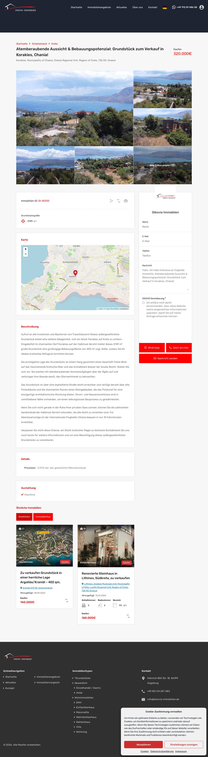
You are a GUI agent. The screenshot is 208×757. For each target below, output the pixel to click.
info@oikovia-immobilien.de (163, 699)
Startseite (76, 7)
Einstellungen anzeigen (183, 744)
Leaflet (100, 309)
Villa (78, 726)
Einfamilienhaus (85, 707)
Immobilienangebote (99, 7)
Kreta (55, 43)
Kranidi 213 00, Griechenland (36, 588)
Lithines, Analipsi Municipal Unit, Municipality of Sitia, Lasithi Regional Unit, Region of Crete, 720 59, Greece (106, 587)
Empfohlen (24, 516)
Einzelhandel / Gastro (88, 687)
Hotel (79, 692)
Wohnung (81, 731)
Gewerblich (81, 683)
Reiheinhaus (83, 722)
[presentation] (165, 331)
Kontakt (152, 7)
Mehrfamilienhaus (86, 717)
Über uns (137, 7)
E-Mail (145, 236)
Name (145, 222)
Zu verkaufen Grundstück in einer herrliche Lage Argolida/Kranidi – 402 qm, (41, 577)
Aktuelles (121, 7)
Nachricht (147, 265)
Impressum (181, 751)
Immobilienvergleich (48, 682)
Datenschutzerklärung (162, 751)
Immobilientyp (43, 516)
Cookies (145, 751)
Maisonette (82, 712)
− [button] (26, 254)
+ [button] (26, 249)
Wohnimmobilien (84, 697)
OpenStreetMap (112, 309)
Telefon (146, 251)
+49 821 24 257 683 (158, 691)
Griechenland (39, 43)
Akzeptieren (143, 744)
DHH (78, 702)
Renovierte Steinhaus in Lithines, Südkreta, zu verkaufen (106, 576)
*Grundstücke (82, 678)
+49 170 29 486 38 (187, 7)
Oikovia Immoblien (165, 212)
